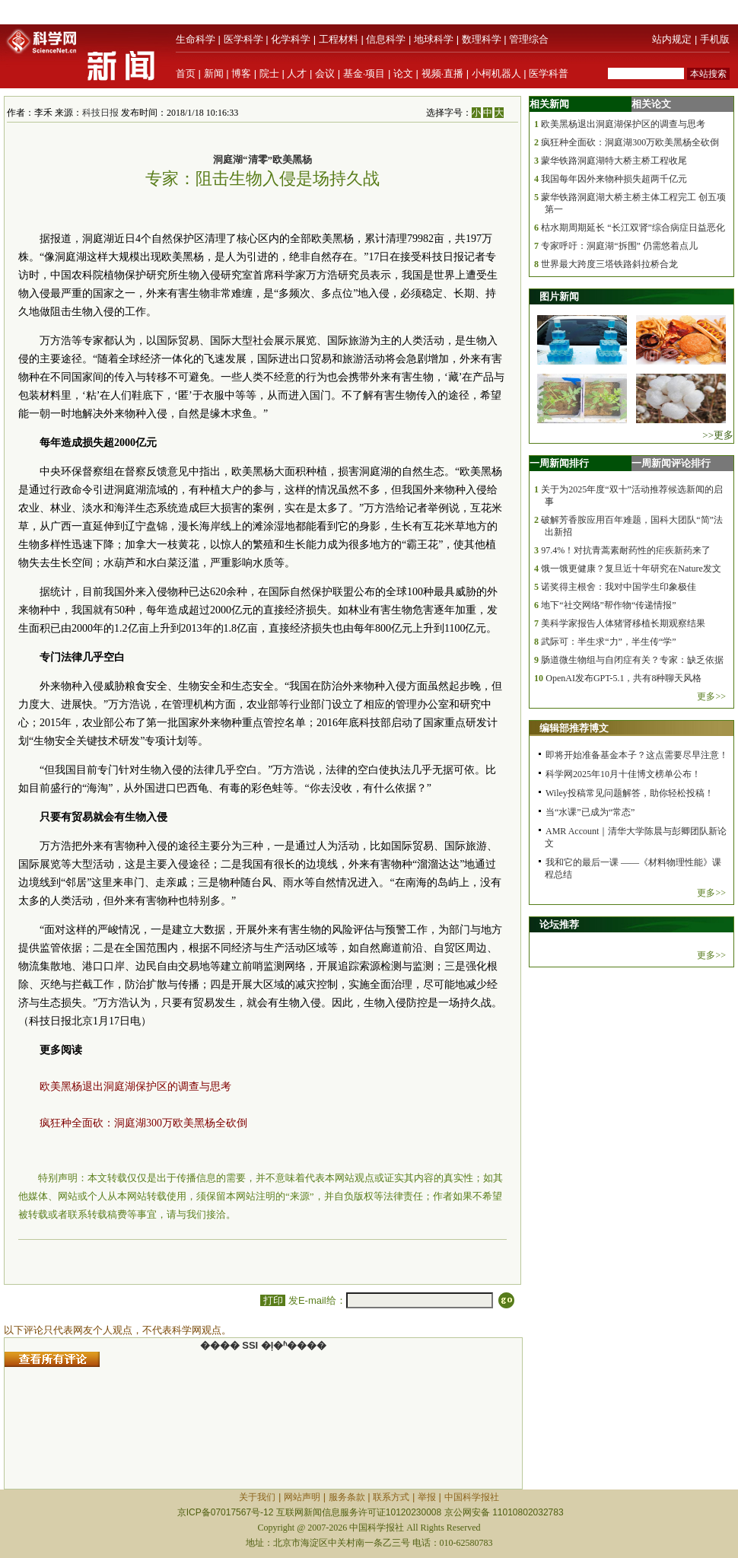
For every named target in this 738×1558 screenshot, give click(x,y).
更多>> (711, 696)
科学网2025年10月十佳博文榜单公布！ (623, 774)
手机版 (715, 39)
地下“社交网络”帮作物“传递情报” (608, 605)
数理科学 (481, 39)
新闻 (214, 73)
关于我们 (257, 1497)
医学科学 (243, 39)
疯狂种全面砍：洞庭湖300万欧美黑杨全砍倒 (143, 1123)
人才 (297, 73)
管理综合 (529, 39)
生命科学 (195, 39)
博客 (241, 73)
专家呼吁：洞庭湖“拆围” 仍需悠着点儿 (619, 246)
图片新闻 (559, 296)
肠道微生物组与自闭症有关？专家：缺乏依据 (632, 660)
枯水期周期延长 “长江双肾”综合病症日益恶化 (633, 227)
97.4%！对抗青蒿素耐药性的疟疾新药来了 (626, 550)
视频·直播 (442, 73)
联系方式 (391, 1497)
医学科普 (548, 73)
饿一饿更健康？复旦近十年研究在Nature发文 (631, 568)
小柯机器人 (496, 73)
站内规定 (672, 39)
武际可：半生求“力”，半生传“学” (608, 641)
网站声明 (302, 1497)
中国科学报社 (471, 1497)
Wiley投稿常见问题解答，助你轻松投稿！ (630, 793)
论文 (403, 73)
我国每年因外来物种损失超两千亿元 (614, 179)
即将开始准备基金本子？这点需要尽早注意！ (637, 755)
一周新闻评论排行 (671, 463)
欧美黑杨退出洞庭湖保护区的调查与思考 (135, 1086)
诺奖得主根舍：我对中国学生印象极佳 (618, 586)
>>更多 (717, 435)
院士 (269, 73)
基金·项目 (364, 73)
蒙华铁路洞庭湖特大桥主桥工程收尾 (614, 160)
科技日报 (100, 112)
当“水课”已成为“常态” (590, 812)
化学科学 (290, 39)
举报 (427, 1497)
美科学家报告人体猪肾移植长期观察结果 (623, 623)
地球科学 (433, 39)
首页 (186, 73)
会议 (325, 73)
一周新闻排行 (559, 463)
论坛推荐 (559, 924)
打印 (272, 1300)
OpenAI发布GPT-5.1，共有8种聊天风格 (623, 678)
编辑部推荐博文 (574, 728)
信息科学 (386, 39)
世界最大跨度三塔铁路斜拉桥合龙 (609, 264)
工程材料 (338, 39)
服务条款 (347, 1497)
